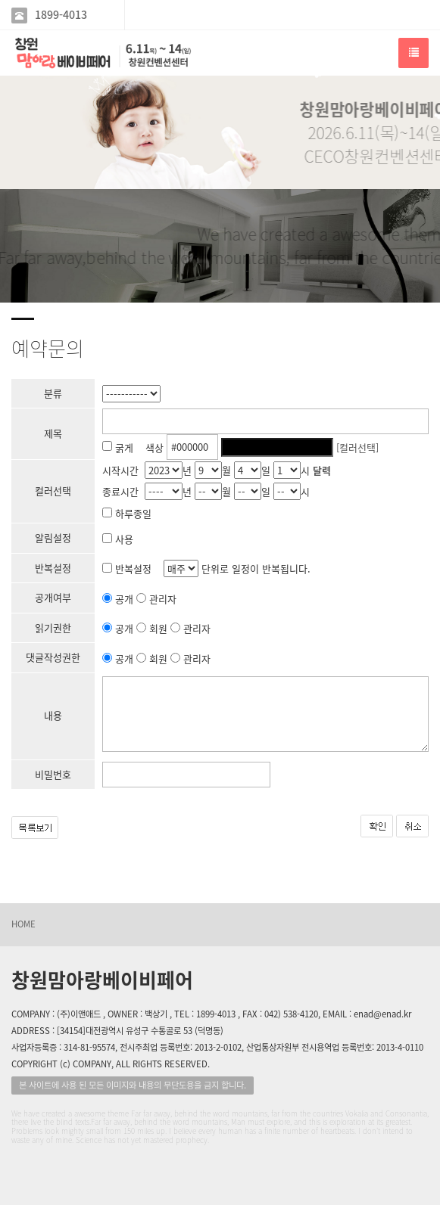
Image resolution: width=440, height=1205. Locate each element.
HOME (23, 924)
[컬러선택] (357, 446)
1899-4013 (61, 15)
